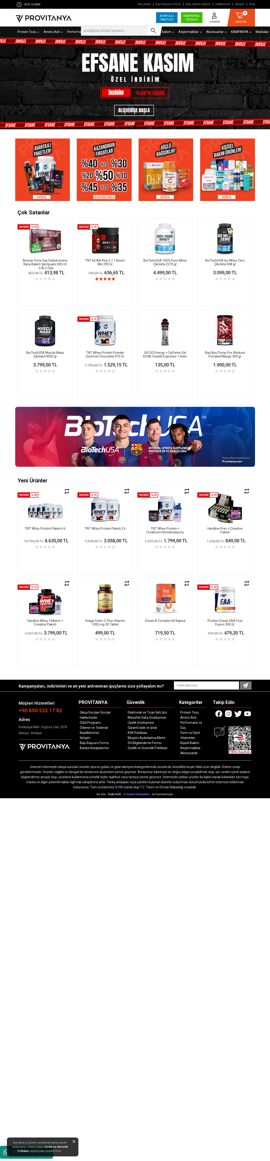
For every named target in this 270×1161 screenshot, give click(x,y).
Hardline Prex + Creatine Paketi (225, 530)
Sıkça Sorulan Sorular (95, 712)
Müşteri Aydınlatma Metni (146, 738)
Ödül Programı (90, 722)
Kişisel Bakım (189, 743)
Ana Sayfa (144, 4)
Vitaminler (187, 738)
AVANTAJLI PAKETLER (167, 17)
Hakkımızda (222, 4)
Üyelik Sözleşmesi (141, 722)
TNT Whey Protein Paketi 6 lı (45, 528)
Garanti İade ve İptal (142, 728)
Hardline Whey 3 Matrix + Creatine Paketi (45, 622)
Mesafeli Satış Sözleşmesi (147, 717)
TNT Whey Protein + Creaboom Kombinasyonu (165, 530)
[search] (120, 30)
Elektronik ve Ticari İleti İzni (147, 712)
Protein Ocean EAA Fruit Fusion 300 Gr (225, 622)
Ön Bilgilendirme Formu (145, 743)
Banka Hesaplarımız (94, 748)
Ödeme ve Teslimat (94, 728)
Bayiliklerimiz (89, 733)
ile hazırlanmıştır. (163, 794)
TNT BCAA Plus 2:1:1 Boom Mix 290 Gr (105, 262)
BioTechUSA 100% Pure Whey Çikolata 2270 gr (165, 262)
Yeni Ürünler (32, 480)
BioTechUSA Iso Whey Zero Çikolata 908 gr (225, 262)
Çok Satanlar (34, 212)
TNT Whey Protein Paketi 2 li (105, 528)
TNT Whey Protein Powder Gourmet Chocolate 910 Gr (105, 354)
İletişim (239, 4)
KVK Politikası (137, 733)
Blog (252, 4)
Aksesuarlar (189, 753)
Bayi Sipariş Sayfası (198, 4)
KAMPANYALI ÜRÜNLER (192, 17)
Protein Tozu (189, 712)
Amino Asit (188, 717)
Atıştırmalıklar (190, 748)
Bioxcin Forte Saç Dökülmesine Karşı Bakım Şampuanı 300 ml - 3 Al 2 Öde (45, 264)
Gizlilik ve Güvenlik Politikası (147, 748)
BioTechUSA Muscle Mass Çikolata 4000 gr (45, 354)
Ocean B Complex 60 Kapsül (165, 621)
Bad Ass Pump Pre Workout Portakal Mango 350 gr (225, 354)
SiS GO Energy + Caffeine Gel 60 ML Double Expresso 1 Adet (165, 354)
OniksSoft (115, 794)
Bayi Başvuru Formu (168, 4)
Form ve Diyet (190, 733)
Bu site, (102, 794)
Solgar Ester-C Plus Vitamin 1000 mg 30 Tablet (105, 622)
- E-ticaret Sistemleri (136, 794)
